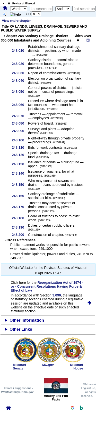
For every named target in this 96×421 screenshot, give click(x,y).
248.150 (20, 185)
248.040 (20, 81)
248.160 (20, 196)
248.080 (20, 123)
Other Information (26, 320)
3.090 (56, 295)
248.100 (20, 140)
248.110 (20, 147)
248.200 (20, 235)
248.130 (20, 164)
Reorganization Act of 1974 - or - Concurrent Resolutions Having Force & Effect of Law (47, 286)
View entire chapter (16, 20)
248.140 (20, 173)
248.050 (20, 92)
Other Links (20, 329)
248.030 (20, 73)
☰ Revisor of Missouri (20, 3)
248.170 (20, 207)
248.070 (20, 116)
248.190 (20, 227)
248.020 (20, 64)
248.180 (20, 218)
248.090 (20, 131)
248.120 (20, 155)
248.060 (20, 105)
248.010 (20, 51)
